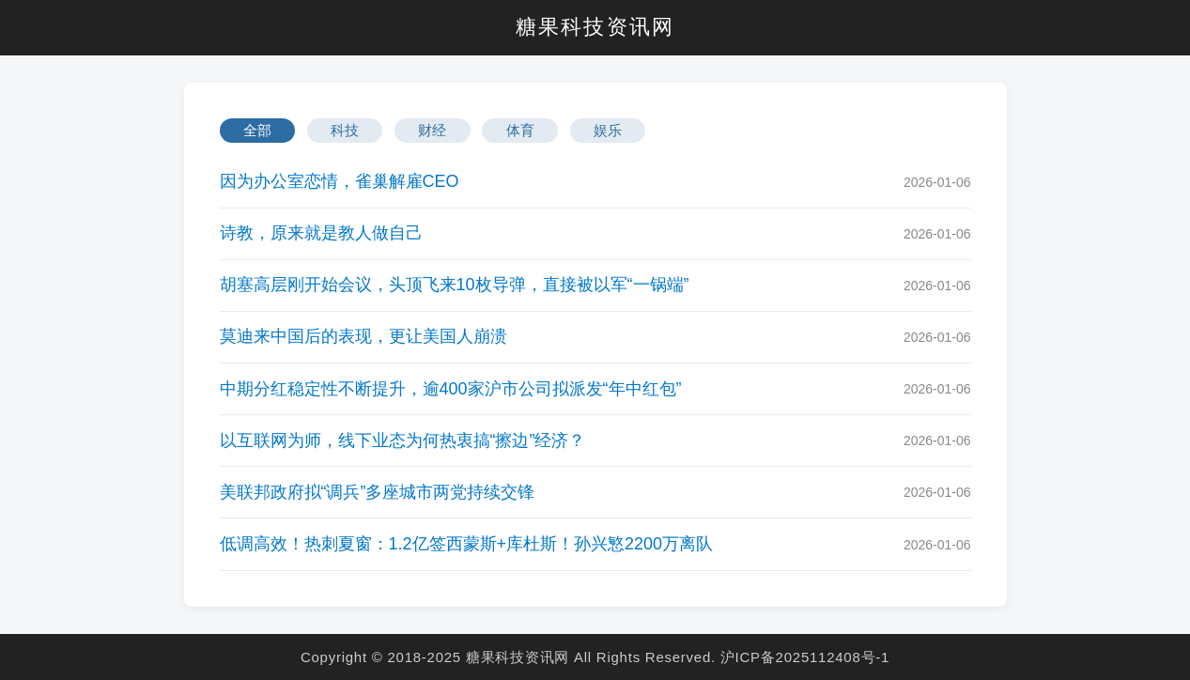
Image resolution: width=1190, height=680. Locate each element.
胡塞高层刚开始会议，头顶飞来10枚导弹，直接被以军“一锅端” (454, 284)
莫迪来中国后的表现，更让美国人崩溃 (363, 336)
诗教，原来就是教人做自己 (321, 233)
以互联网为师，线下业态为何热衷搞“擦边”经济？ (403, 440)
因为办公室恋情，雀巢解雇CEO (339, 181)
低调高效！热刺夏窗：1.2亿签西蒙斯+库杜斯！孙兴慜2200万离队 (467, 543)
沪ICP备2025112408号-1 (804, 657)
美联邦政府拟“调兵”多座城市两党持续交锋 (377, 492)
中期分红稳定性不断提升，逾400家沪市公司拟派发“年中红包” (451, 388)
